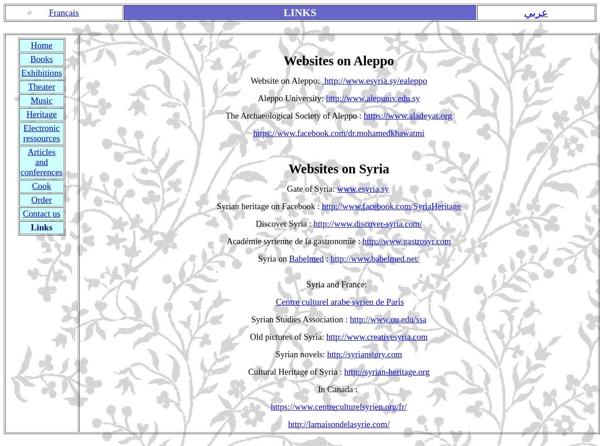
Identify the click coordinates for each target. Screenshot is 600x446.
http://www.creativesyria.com (377, 337)
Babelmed (306, 258)
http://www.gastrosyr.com (406, 241)
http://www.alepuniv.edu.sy (373, 98)
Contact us (42, 213)
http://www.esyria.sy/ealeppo (375, 81)
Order (41, 200)
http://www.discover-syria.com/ (368, 224)
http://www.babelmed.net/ (375, 258)
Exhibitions (41, 73)
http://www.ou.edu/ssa (388, 319)
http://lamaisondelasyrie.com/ (338, 424)
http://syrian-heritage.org (387, 372)
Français (64, 12)
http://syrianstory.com (364, 354)
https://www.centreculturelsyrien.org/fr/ (339, 407)
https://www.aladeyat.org (408, 115)
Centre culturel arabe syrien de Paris (340, 302)
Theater (41, 86)
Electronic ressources (41, 133)
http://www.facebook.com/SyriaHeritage (391, 206)
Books (41, 59)
